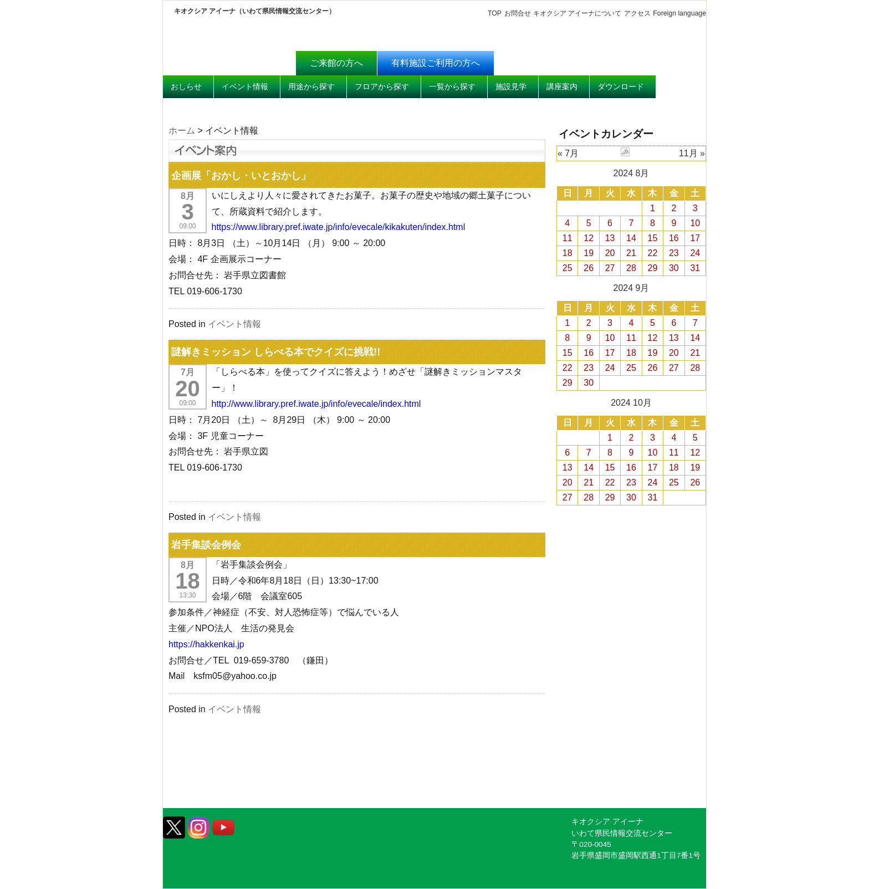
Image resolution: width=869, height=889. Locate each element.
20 (610, 253)
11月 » (692, 153)
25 (567, 268)
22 (653, 253)
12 (589, 238)
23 (674, 253)
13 (610, 238)
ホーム (181, 130)
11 (567, 238)
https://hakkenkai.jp (206, 644)
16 (674, 238)
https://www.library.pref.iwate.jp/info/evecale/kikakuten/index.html (339, 227)
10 (695, 223)
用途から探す (311, 86)
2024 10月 (631, 402)
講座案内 (561, 86)
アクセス (637, 13)
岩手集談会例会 (206, 544)
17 (695, 238)
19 (589, 253)
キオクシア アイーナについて (577, 13)
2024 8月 (632, 173)
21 (631, 253)
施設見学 (510, 86)
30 (674, 268)
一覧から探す (452, 86)
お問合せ (517, 13)
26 (589, 268)
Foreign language (679, 13)
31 (695, 268)
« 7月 (568, 153)
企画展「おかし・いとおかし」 (241, 175)
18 (567, 253)
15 (653, 238)
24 (695, 253)
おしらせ (186, 86)
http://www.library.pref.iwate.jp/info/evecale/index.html (317, 403)
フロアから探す (382, 86)
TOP (495, 13)
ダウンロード (620, 86)
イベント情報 (245, 86)
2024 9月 (632, 288)
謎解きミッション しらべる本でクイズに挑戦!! (275, 351)
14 (631, 238)
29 (653, 268)
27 (610, 268)
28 (631, 268)
